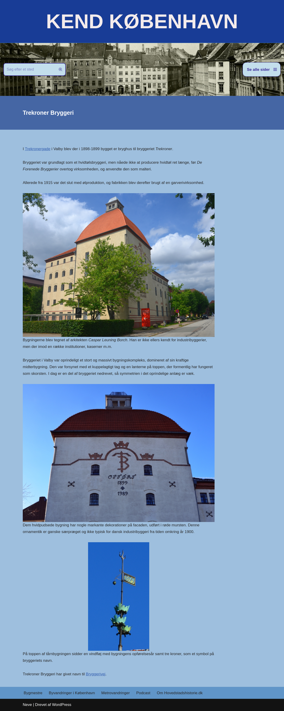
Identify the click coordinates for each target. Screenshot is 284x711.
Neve (27, 704)
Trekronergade (37, 149)
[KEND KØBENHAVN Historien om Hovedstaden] (142, 21)
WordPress (61, 704)
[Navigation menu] (262, 69)
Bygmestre (33, 693)
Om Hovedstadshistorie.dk (180, 693)
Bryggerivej (95, 674)
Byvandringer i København (72, 693)
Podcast (143, 693)
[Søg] (29, 69)
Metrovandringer (115, 693)
